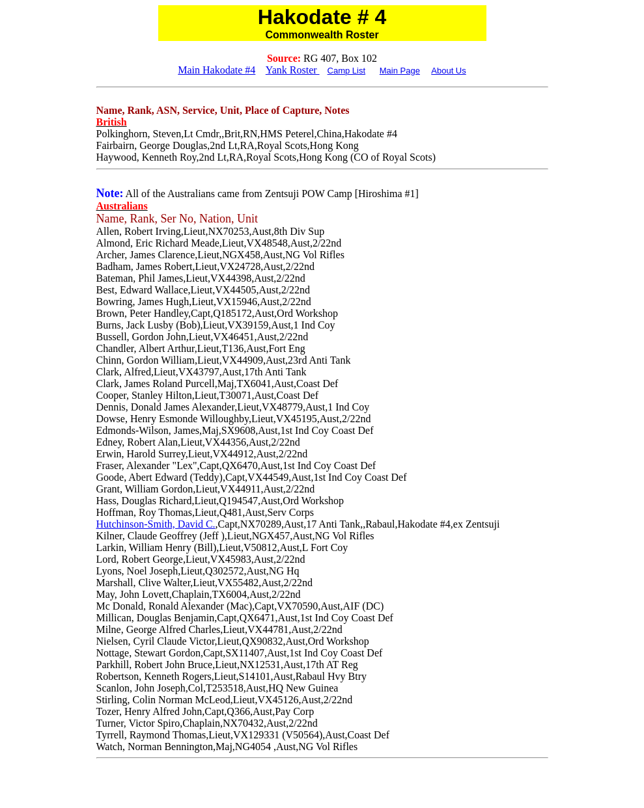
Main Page (400, 70)
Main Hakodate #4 (216, 69)
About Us (448, 70)
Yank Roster (293, 69)
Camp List (347, 70)
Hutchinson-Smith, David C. (156, 524)
